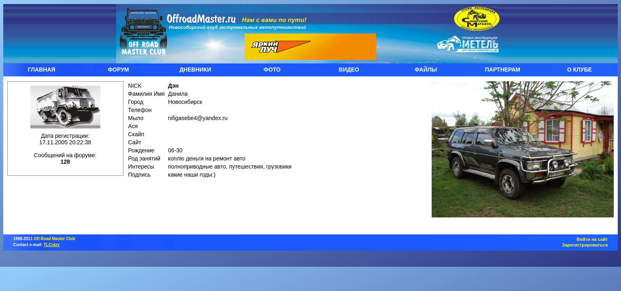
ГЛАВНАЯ (41, 69)
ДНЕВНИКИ (195, 69)
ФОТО (272, 69)
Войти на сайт (592, 239)
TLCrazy (51, 244)
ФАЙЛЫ (426, 69)
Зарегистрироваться (585, 244)
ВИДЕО (349, 69)
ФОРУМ (118, 69)
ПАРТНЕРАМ (502, 69)
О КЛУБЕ (579, 69)
